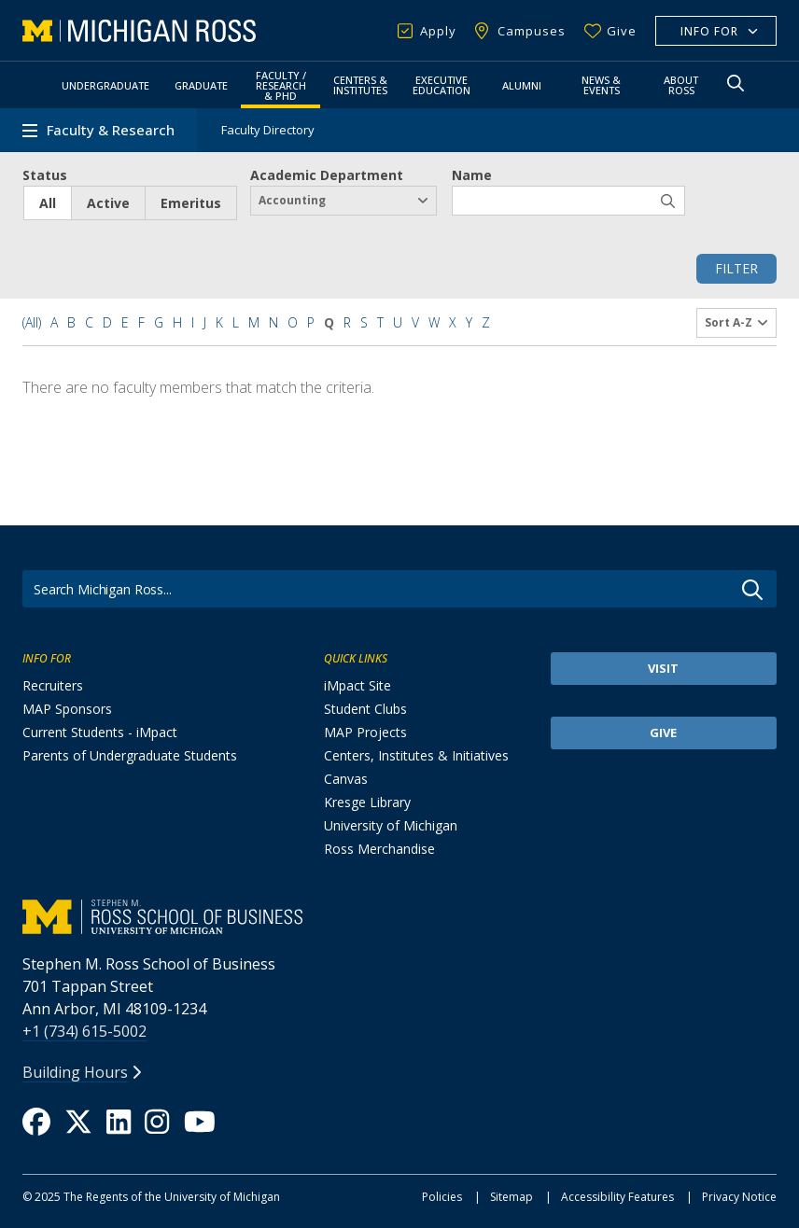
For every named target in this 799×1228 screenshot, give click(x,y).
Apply (438, 30)
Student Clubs (365, 709)
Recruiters (52, 685)
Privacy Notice (739, 1197)
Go (752, 589)
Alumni (521, 85)
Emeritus (191, 203)
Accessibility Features (617, 1197)
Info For (709, 31)
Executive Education (441, 85)
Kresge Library (367, 802)
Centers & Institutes (360, 85)
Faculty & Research (111, 130)
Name (472, 175)
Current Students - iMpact (99, 732)
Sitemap (511, 1197)
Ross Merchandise (379, 849)
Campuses (532, 30)
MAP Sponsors (67, 709)
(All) (31, 322)
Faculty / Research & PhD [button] (281, 85)
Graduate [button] (201, 85)
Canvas (346, 779)
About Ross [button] (681, 85)
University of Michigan (390, 825)
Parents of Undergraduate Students (129, 755)
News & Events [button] (601, 85)
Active (108, 203)
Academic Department (326, 175)
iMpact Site (357, 685)
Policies (442, 1197)
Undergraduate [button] (105, 85)
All (47, 203)
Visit (663, 668)
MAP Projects (365, 732)
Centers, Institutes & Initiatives (416, 755)
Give (622, 30)
